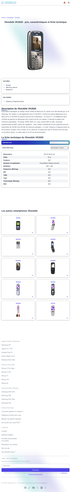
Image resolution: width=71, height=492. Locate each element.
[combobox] (59, 142)
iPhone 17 (4, 376)
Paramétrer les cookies (9, 444)
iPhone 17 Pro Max (7, 368)
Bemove (44, 483)
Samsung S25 (6, 403)
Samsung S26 (6, 395)
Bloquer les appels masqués (11, 419)
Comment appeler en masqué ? (12, 411)
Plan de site (5, 448)
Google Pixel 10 (6, 352)
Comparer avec (7, 142)
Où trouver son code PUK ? (11, 422)
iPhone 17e (5, 379)
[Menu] (69, 2)
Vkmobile (17, 17)
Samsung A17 (6, 345)
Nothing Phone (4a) (8, 360)
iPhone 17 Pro (6, 372)
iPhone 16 (4, 383)
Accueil (3, 17)
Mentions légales (7, 435)
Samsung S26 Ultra (8, 392)
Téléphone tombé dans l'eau (11, 415)
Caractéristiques (7, 147)
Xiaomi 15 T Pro (7, 349)
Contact (4, 431)
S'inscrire (35, 470)
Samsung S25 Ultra (8, 399)
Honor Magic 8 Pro (8, 356)
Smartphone (10, 17)
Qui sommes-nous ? (8, 452)
